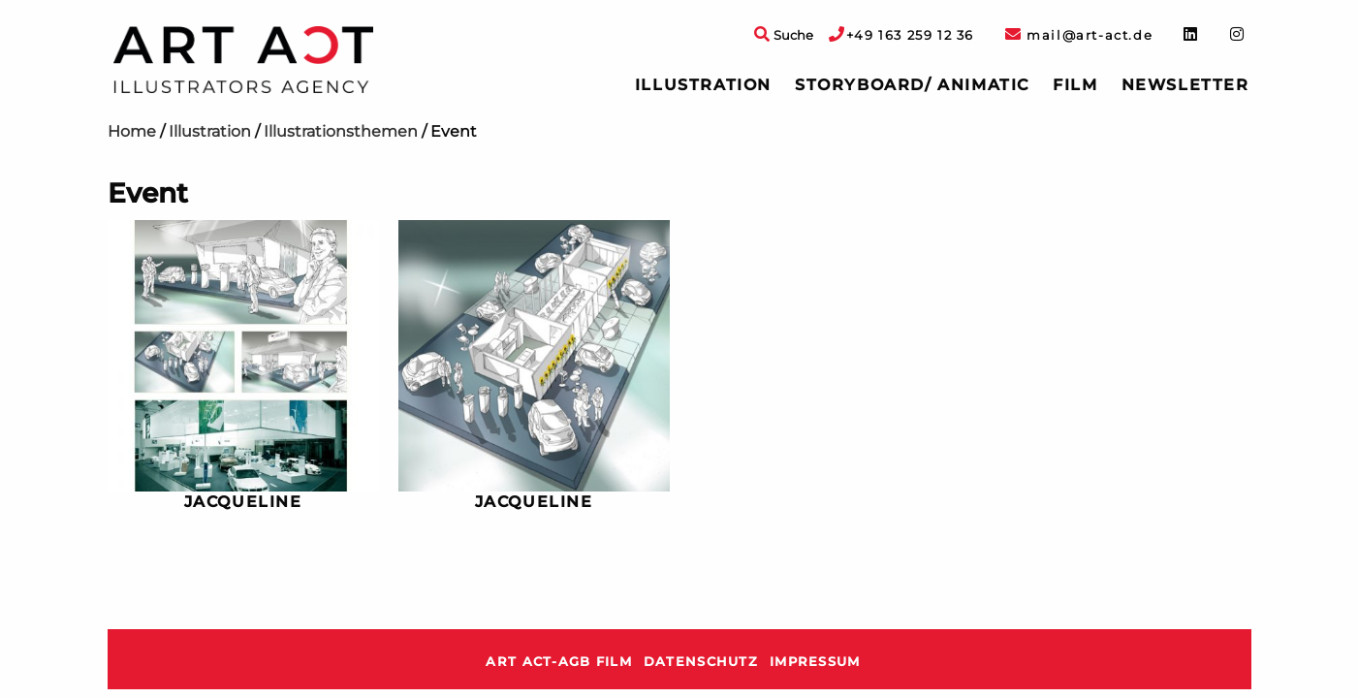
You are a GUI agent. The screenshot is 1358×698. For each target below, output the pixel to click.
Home (132, 131)
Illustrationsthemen (341, 131)
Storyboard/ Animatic (912, 85)
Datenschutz (701, 661)
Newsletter (1185, 85)
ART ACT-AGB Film (558, 661)
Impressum (815, 661)
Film (1075, 85)
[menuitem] (703, 85)
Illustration (703, 85)
